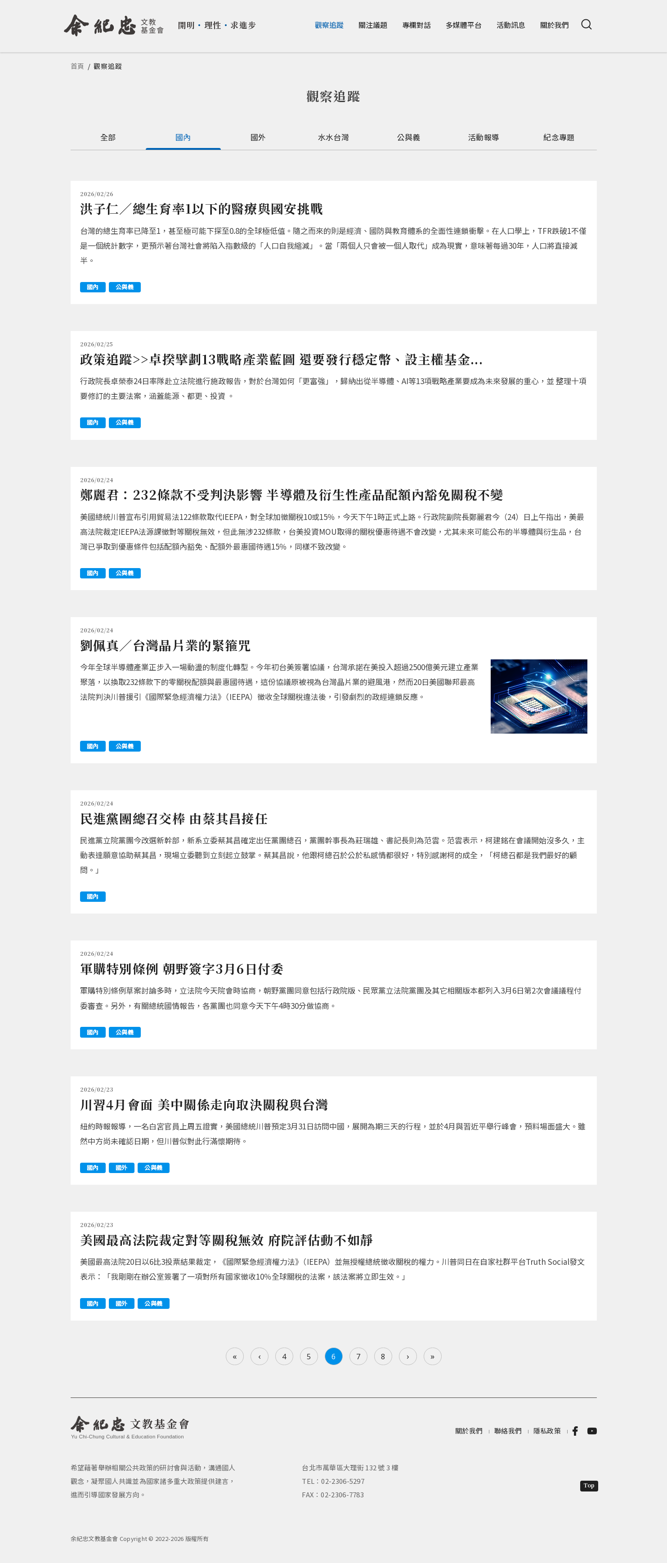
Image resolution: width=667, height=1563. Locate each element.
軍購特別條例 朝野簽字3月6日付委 (182, 968)
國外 (258, 137)
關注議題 (372, 24)
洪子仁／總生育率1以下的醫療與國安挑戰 (202, 208)
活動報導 (483, 137)
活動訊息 (511, 24)
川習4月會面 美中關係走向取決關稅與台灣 (204, 1104)
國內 (183, 137)
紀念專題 (558, 137)
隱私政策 (547, 1431)
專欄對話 (416, 24)
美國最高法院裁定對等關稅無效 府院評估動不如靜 (227, 1240)
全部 (108, 137)
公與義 (409, 137)
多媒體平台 (464, 24)
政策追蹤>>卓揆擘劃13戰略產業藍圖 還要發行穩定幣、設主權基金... (281, 359)
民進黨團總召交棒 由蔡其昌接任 (174, 818)
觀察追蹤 (329, 24)
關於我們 (554, 24)
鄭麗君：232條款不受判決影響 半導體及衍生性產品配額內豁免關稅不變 (292, 494)
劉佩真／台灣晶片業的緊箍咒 (165, 645)
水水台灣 (333, 137)
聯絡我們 (508, 1431)
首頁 (78, 66)
